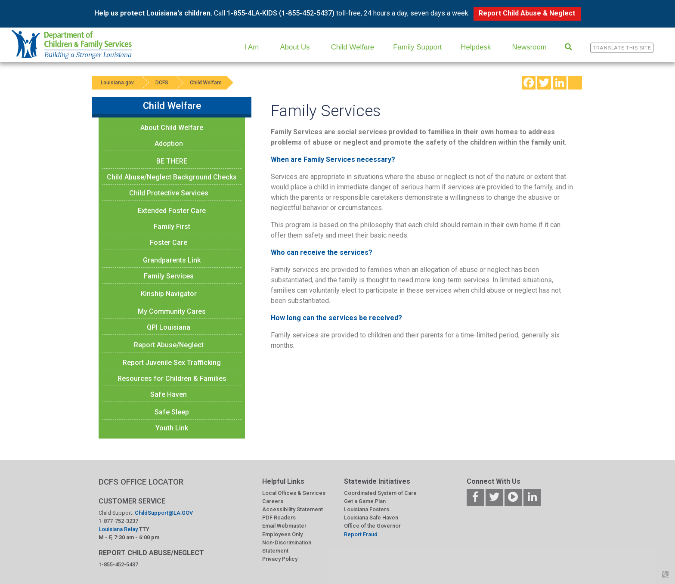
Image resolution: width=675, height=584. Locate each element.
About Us (295, 47)
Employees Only (282, 534)
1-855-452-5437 (118, 564)
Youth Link (171, 428)
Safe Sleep (172, 412)
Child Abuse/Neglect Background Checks (172, 177)
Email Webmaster (284, 525)
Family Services (169, 276)
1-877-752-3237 (118, 521)
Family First (172, 226)
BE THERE (171, 161)
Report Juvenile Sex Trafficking (172, 362)
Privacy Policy (279, 559)
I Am (252, 47)
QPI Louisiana (168, 327)
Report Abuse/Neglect (169, 345)
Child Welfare (352, 47)
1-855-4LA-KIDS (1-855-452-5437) (280, 13)
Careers (272, 501)
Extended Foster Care (172, 211)
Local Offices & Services (293, 493)
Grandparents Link (172, 260)
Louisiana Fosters (366, 509)
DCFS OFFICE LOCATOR (141, 481)
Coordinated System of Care (380, 493)
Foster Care (168, 242)
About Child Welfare (171, 128)
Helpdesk (476, 47)
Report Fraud (361, 534)
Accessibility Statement (292, 509)
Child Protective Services (168, 193)
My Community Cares (172, 311)
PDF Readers (279, 517)
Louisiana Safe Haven (371, 517)
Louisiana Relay (119, 529)
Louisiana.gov (117, 83)
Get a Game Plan (365, 501)
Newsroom (529, 47)
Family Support (417, 47)
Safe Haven (168, 394)
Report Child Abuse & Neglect (527, 13)
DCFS (161, 83)
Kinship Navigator (169, 294)
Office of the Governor (372, 525)
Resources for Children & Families (172, 378)
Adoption (169, 143)
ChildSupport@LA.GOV (164, 513)
